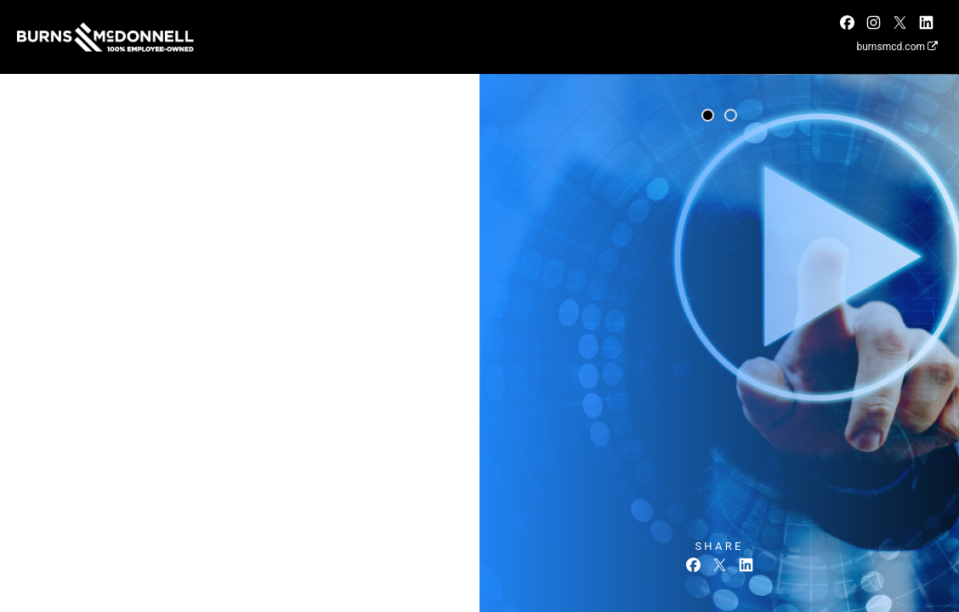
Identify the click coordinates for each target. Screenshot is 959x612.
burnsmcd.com (897, 47)
